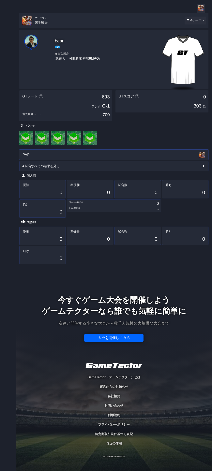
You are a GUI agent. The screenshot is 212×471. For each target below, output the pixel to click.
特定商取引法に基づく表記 (114, 434)
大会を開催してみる (114, 338)
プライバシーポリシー (114, 424)
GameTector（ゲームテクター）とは (113, 377)
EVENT (8, 93)
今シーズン (197, 20)
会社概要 (114, 396)
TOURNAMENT (8, 28)
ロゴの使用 (114, 443)
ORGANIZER (8, 60)
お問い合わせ (113, 405)
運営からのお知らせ (114, 386)
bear (59, 40)
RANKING (8, 76)
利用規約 (114, 415)
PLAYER (8, 44)
